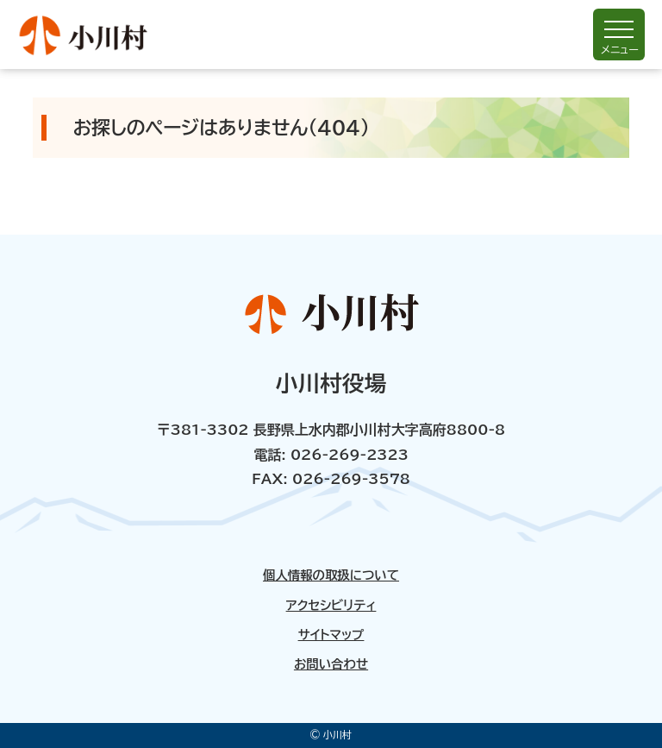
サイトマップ (331, 635)
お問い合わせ (331, 664)
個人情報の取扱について (331, 575)
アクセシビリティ (331, 606)
